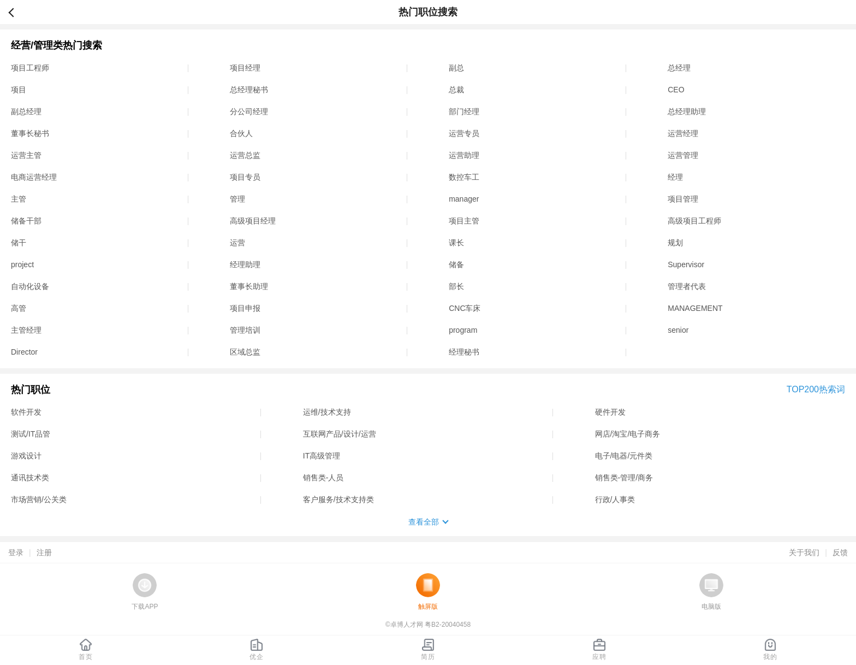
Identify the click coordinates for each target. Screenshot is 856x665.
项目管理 (683, 199)
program (463, 330)
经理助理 (245, 264)
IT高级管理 (321, 455)
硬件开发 (610, 412)
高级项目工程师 (694, 220)
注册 (44, 552)
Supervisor (686, 264)
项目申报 (245, 308)
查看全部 (423, 521)
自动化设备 (30, 286)
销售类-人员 (323, 477)
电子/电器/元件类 (624, 455)
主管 (18, 199)
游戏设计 (26, 455)
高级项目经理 (253, 220)
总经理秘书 (249, 89)
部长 (456, 286)
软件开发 (26, 412)
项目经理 (245, 67)
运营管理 (683, 155)
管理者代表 (687, 286)
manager (464, 199)
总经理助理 (687, 111)
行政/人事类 (615, 499)
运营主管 (26, 155)
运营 (237, 242)
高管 (18, 308)
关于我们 (804, 552)
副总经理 (26, 111)
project (22, 264)
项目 (18, 89)
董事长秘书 (30, 133)
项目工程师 (30, 67)
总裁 (456, 89)
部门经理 (464, 111)
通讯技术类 (30, 477)
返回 (15, 12)
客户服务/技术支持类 (338, 499)
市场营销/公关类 (39, 499)
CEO (676, 89)
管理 (237, 199)
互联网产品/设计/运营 (339, 433)
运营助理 (464, 155)
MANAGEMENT (695, 308)
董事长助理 (249, 286)
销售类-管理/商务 (624, 477)
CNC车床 (464, 308)
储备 (456, 264)
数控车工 (464, 177)
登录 (15, 552)
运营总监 (245, 155)
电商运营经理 (34, 177)
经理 (675, 177)
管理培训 (245, 330)
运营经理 (683, 133)
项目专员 (245, 177)
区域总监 (245, 352)
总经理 (679, 67)
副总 (456, 67)
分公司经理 (249, 111)
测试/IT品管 (30, 433)
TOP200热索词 (816, 389)
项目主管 (464, 220)
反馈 (840, 552)
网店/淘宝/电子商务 (628, 433)
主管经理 (26, 330)
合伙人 (241, 133)
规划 (675, 242)
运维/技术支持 (327, 412)
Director (24, 352)
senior (678, 330)
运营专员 (464, 133)
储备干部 (26, 220)
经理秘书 (464, 352)
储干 (18, 242)
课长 (456, 242)
